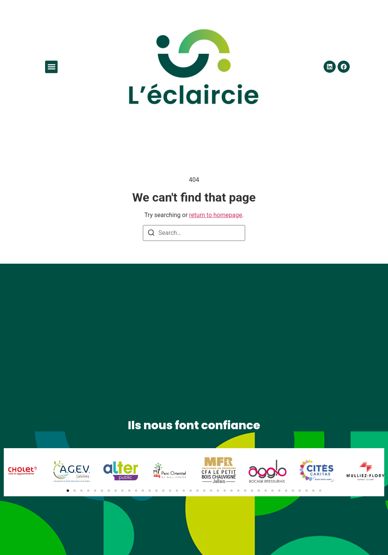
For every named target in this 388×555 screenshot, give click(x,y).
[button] (51, 67)
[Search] (151, 234)
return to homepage (215, 215)
